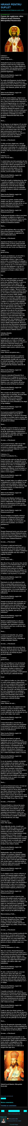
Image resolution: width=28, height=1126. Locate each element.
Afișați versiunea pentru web (14, 1113)
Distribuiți (3, 1098)
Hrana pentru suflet (13, 1118)
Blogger (16, 1124)
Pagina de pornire (14, 1111)
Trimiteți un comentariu (8, 1105)
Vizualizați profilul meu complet (14, 1120)
